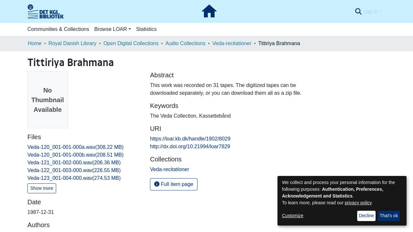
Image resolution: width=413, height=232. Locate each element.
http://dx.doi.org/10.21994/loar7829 (190, 146)
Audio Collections (186, 43)
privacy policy (358, 202)
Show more (41, 188)
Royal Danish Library (72, 43)
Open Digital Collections (130, 43)
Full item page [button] (173, 184)
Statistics (146, 29)
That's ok (389, 215)
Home (35, 43)
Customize (292, 215)
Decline (366, 215)
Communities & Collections (58, 29)
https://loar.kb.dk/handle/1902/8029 (190, 138)
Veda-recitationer (231, 43)
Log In (371, 11)
